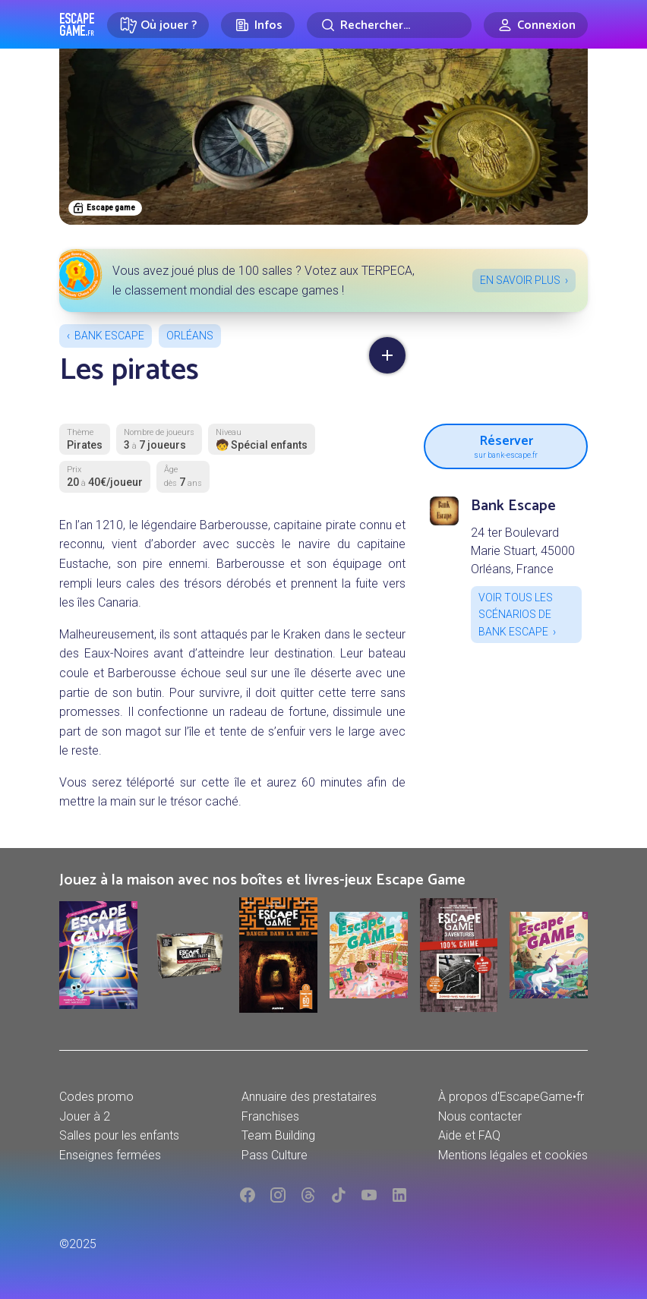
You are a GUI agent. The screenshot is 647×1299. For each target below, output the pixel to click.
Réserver (505, 445)
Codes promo (96, 1096)
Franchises (270, 1116)
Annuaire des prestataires (309, 1096)
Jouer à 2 (84, 1116)
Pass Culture (274, 1155)
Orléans (189, 335)
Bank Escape (109, 335)
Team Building (278, 1135)
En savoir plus (520, 280)
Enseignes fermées (110, 1155)
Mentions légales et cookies (513, 1155)
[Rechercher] (389, 25)
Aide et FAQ (469, 1135)
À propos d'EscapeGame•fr (511, 1096)
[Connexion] (536, 25)
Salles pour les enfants (119, 1135)
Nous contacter (480, 1116)
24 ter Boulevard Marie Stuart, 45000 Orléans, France (523, 550)
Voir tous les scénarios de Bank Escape (515, 614)
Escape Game (77, 24)
